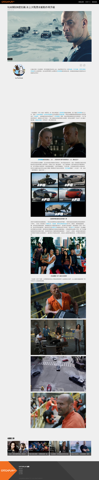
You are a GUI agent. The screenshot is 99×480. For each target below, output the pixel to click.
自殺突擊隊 (40, 114)
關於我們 (21, 468)
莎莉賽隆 (59, 71)
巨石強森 (75, 69)
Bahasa (94, 2)
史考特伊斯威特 (48, 114)
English (81, 2)
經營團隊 (21, 472)
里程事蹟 (21, 470)
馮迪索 (70, 69)
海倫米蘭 (62, 114)
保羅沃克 (48, 223)
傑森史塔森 (38, 120)
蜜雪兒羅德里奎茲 (62, 223)
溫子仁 (73, 227)
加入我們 (21, 473)
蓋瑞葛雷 (62, 112)
